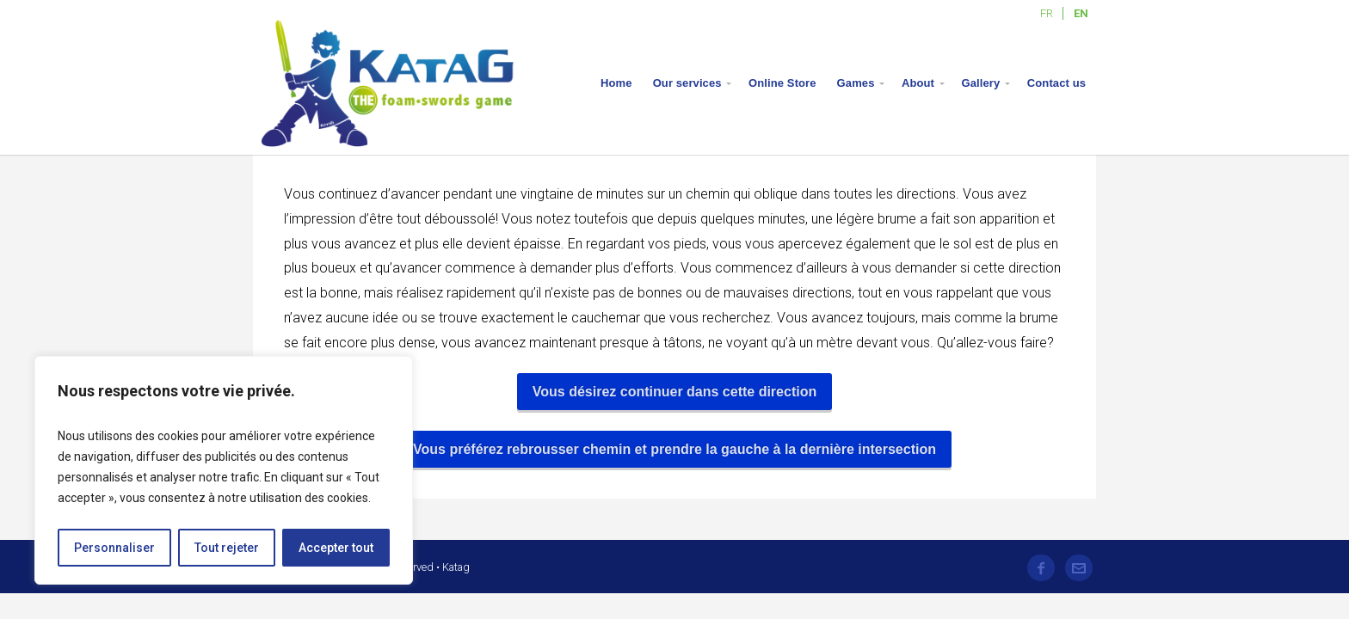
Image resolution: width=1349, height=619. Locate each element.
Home (616, 83)
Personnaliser (114, 548)
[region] (223, 470)
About (918, 83)
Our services (687, 83)
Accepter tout (336, 548)
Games (856, 83)
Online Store (782, 83)
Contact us (1056, 83)
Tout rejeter (226, 548)
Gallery (981, 83)
